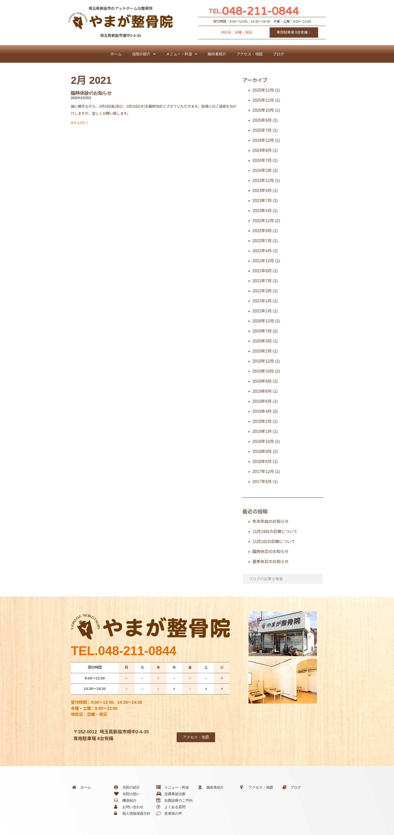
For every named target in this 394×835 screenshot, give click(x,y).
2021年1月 (262, 311)
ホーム (116, 53)
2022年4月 (262, 251)
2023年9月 (262, 190)
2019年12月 (263, 361)
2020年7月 (262, 331)
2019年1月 (262, 431)
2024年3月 (262, 170)
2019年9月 (262, 381)
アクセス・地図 (249, 53)
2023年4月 (262, 210)
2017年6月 (262, 481)
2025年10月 (263, 110)
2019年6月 (262, 401)
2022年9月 (262, 231)
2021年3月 (262, 291)
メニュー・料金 (182, 54)
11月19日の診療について (275, 531)
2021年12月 (263, 261)
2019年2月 (262, 421)
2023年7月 (262, 200)
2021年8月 (262, 271)
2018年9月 (262, 451)
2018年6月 (262, 461)
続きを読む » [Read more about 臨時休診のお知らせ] (79, 122)
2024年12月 (263, 140)
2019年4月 (262, 411)
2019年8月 (262, 391)
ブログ (278, 53)
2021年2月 (262, 301)
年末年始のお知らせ (271, 521)
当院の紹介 (144, 54)
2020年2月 (262, 351)
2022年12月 (263, 221)
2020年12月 (263, 321)
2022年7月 (262, 241)
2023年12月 (263, 180)
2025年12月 (263, 90)
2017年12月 (263, 471)
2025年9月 (262, 120)
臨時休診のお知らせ (91, 93)
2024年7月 (262, 160)
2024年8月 (262, 150)
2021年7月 (262, 281)
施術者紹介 (217, 53)
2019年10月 (263, 371)
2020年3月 (262, 341)
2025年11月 (263, 100)
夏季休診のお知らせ (271, 562)
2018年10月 (263, 441)
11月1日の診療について (274, 541)
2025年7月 (262, 130)
